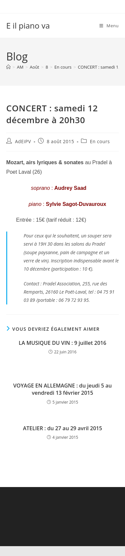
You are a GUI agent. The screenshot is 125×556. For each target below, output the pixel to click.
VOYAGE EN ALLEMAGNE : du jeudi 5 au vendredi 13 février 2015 (62, 389)
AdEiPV (23, 141)
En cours (100, 141)
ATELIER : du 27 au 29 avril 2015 (62, 428)
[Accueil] (8, 67)
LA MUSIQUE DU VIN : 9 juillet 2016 (62, 342)
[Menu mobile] (109, 26)
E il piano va (28, 25)
